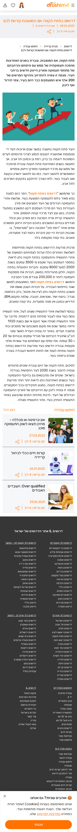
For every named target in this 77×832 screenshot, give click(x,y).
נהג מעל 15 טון (64, 720)
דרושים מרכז (29, 651)
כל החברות (30, 708)
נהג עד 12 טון (65, 716)
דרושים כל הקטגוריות (60, 548)
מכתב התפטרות (63, 789)
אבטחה (68, 704)
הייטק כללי (30, 602)
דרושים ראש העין (63, 640)
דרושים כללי (65, 587)
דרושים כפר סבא (63, 647)
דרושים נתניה (65, 644)
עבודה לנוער (65, 757)
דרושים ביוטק (65, 598)
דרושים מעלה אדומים (25, 640)
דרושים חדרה (64, 659)
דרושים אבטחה (28, 591)
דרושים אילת (29, 628)
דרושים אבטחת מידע (61, 552)
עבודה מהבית (65, 693)
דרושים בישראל (63, 620)
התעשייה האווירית (62, 712)
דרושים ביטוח (65, 567)
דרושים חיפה (65, 663)
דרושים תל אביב (63, 624)
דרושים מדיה (29, 567)
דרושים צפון (30, 663)
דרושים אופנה (64, 559)
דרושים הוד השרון (62, 655)
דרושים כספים (64, 591)
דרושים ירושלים (28, 632)
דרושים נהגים (64, 728)
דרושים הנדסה (64, 583)
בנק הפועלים (65, 701)
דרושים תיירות (28, 594)
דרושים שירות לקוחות (25, 587)
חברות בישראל (28, 712)
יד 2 (70, 697)
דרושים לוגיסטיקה (62, 594)
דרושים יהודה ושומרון (25, 659)
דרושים (68, 46)
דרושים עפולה (64, 679)
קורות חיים (66, 732)
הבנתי (38, 824)
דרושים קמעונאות (27, 571)
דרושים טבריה (64, 675)
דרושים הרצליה (63, 651)
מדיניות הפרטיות (27, 697)
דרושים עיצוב (29, 559)
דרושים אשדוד (28, 644)
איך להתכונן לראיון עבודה (62, 775)
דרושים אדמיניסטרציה (60, 556)
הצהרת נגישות (28, 704)
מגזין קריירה (51, 46)
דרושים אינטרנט (63, 563)
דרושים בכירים (64, 571)
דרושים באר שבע (27, 620)
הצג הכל (9, 410)
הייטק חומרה (65, 606)
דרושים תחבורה (28, 575)
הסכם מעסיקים (28, 701)
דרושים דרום (29, 667)
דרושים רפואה (28, 579)
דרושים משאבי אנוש (25, 552)
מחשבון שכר (65, 739)
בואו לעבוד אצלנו (27, 724)
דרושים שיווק (29, 583)
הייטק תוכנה (29, 606)
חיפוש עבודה (30, 46)
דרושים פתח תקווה (62, 636)
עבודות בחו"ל (29, 671)
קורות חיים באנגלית (61, 785)
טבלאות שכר (65, 736)
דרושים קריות (65, 667)
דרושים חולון (65, 628)
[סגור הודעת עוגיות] (5, 797)
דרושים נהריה (64, 671)
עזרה (33, 720)
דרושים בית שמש (27, 636)
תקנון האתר (30, 693)
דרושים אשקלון (28, 624)
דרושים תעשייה (28, 598)
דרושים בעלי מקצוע (62, 575)
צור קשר (31, 716)
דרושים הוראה (64, 579)
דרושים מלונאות (27, 548)
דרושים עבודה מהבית (25, 556)
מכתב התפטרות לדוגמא (59, 781)
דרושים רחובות (28, 647)
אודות (33, 728)
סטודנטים (67, 724)
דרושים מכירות (64, 602)
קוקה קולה (66, 708)
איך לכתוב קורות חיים (60, 769)
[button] (49, 31)
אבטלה (68, 765)
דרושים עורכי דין (27, 563)
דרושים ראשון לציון (62, 632)
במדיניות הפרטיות (49, 814)
